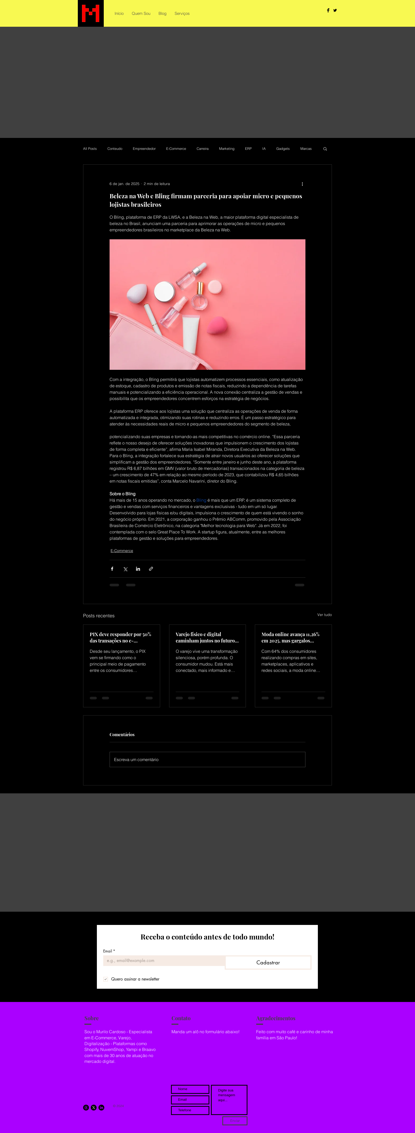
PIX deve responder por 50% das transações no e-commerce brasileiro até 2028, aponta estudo (120, 637)
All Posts (90, 148)
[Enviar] (234, 1120)
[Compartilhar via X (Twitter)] (125, 568)
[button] (325, 148)
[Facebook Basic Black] (328, 10)
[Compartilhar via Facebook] (112, 568)
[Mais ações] (302, 184)
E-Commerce (176, 148)
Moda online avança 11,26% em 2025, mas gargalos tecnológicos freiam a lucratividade (290, 637)
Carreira (203, 148)
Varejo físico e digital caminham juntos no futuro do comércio (205, 637)
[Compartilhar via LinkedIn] (138, 568)
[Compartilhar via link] (151, 568)
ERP (248, 148)
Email (109, 951)
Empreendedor (144, 148)
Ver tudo (324, 614)
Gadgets (283, 148)
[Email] (162, 960)
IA (264, 148)
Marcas (306, 148)
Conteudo (114, 148)
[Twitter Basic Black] (335, 10)
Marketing (226, 148)
